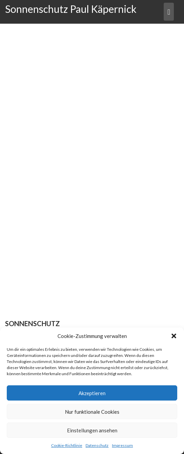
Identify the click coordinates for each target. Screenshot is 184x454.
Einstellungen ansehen (92, 430)
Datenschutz (97, 445)
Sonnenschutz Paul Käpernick (71, 9)
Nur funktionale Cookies (92, 412)
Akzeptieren (92, 393)
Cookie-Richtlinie (66, 445)
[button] (173, 336)
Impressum (122, 445)
